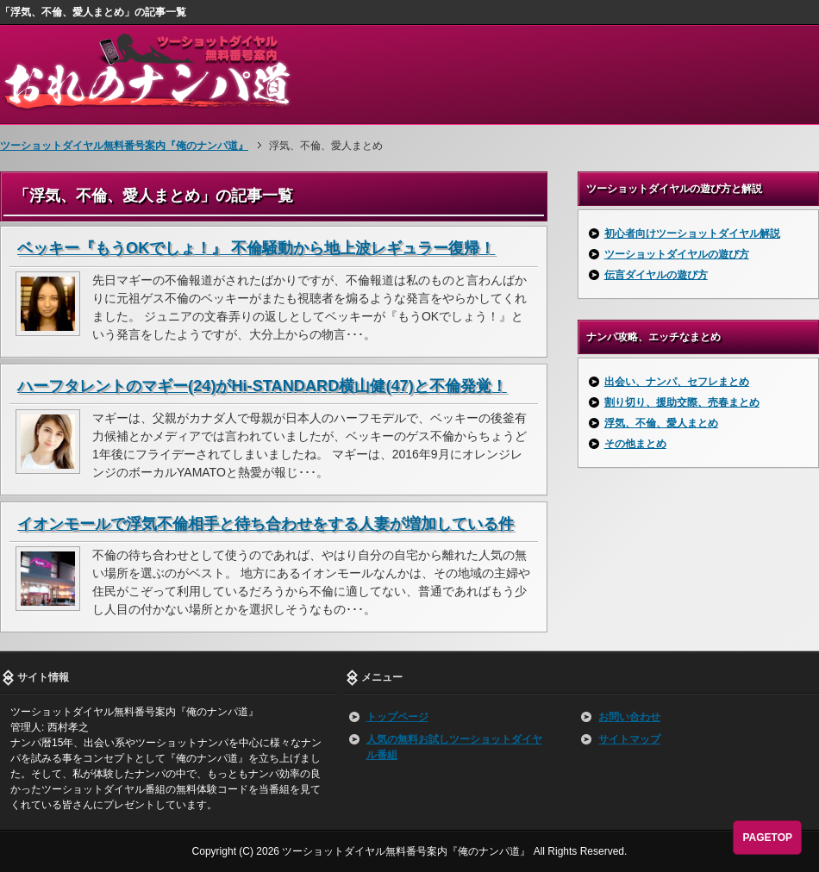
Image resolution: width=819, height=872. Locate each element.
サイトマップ (629, 739)
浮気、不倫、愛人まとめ (661, 423)
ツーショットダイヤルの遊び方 (676, 254)
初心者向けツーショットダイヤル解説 (692, 233)
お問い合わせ (629, 717)
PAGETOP (767, 838)
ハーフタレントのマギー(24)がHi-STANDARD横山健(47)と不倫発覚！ (262, 386)
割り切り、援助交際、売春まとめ (682, 402)
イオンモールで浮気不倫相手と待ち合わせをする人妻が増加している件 (265, 524)
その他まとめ (635, 444)
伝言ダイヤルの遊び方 (656, 275)
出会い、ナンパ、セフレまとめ (676, 382)
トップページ (397, 717)
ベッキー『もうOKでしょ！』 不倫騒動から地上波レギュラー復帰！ (256, 248)
